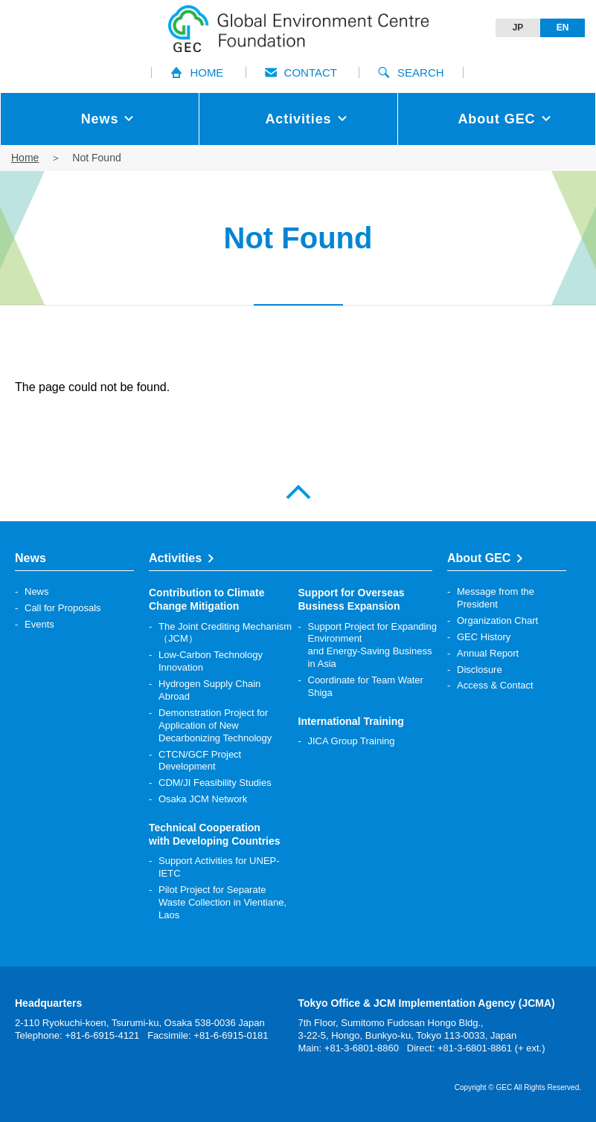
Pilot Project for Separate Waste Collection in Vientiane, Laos (222, 902)
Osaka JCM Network (202, 799)
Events (39, 624)
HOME (196, 72)
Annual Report (488, 653)
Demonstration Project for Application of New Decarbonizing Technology (215, 725)
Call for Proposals (63, 607)
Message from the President (495, 598)
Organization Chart (497, 620)
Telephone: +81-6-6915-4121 (77, 1035)
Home (25, 158)
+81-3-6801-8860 (361, 1048)
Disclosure (479, 669)
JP (518, 27)
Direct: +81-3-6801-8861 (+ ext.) (476, 1048)
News (37, 591)
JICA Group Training (351, 741)
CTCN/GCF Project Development (199, 761)
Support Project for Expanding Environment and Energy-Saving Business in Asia (372, 645)
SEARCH (411, 72)
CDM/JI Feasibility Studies (215, 782)
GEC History (483, 636)
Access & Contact (495, 685)
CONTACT (301, 72)
